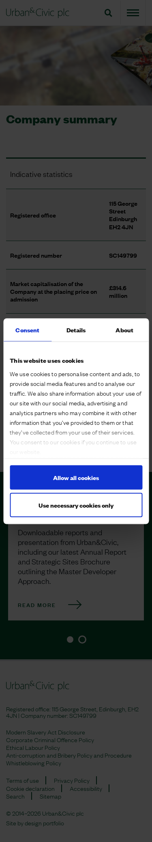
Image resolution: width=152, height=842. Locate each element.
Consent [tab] (27, 329)
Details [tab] (76, 329)
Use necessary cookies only (76, 504)
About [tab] (124, 329)
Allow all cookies (76, 477)
